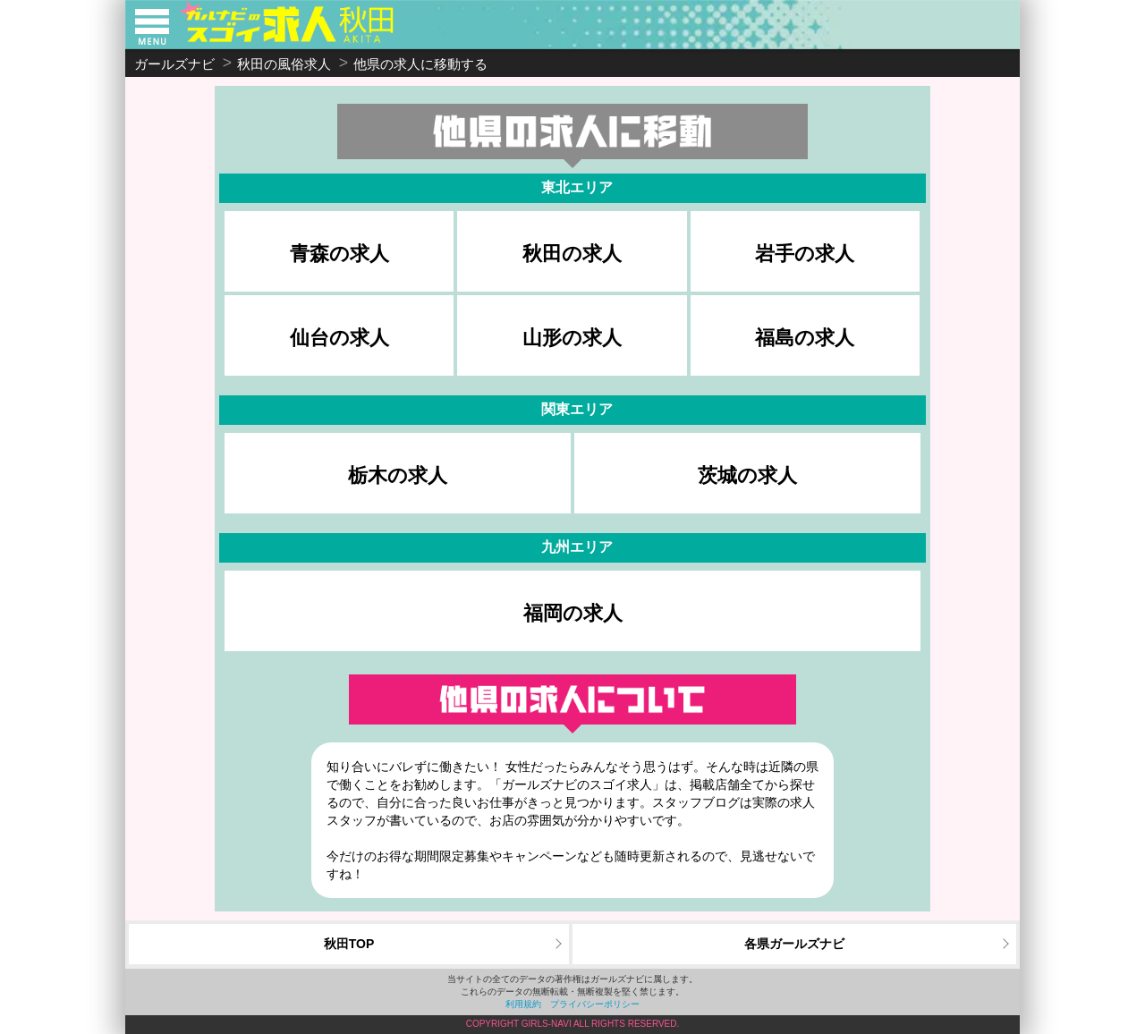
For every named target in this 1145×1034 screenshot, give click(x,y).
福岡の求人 (573, 613)
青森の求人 (339, 253)
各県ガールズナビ (794, 944)
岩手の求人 (804, 253)
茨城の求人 (747, 475)
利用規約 (523, 1004)
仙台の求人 (339, 337)
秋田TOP (349, 944)
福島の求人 (804, 337)
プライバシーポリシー (595, 1004)
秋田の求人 (572, 253)
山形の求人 (572, 337)
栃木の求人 (397, 475)
